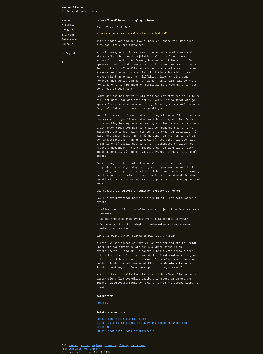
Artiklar (68, 25)
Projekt (67, 30)
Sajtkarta (75, 336)
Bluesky (124, 333)
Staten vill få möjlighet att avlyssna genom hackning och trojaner (149, 315)
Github (85, 333)
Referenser (70, 39)
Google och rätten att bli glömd (122, 311)
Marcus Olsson (83, 9)
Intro (66, 21)
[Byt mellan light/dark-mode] (63, 62)
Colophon (95, 336)
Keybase (97, 333)
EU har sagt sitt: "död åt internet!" (126, 319)
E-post (73, 333)
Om (85, 336)
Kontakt (67, 44)
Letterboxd (138, 333)
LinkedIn (110, 333)
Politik (102, 295)
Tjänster (68, 35)
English (71, 53)
